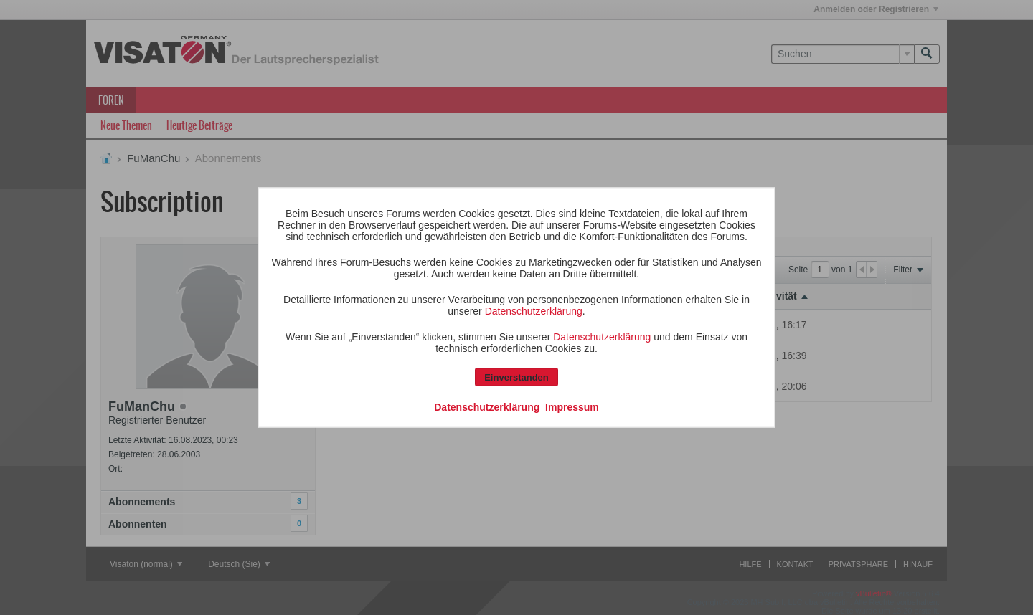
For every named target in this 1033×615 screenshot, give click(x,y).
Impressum (572, 407)
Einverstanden (516, 377)
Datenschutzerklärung (533, 311)
